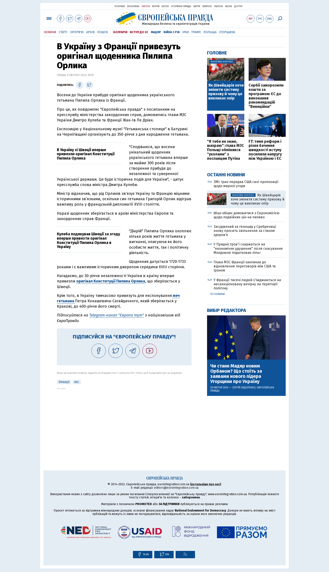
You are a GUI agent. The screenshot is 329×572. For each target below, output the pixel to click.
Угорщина (227, 32)
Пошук (102, 32)
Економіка (133, 6)
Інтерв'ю (77, 32)
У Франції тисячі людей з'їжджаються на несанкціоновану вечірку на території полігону (247, 284)
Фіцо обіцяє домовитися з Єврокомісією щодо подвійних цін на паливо (246, 215)
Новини (50, 32)
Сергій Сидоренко (244, 387)
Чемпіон (207, 6)
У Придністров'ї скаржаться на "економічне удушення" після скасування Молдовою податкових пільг (248, 248)
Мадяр (156, 32)
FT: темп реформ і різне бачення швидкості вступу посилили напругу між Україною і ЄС (265, 150)
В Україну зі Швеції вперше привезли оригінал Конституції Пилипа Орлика (86, 154)
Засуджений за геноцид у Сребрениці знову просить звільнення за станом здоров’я (245, 231)
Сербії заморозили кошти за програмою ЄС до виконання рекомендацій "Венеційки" (266, 96)
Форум (155, 6)
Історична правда (181, 6)
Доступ (238, 6)
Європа (146, 6)
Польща (210, 32)
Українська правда (98, 6)
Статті (63, 32)
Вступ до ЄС (139, 32)
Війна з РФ (172, 32)
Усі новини (217, 294)
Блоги (165, 6)
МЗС (76, 382)
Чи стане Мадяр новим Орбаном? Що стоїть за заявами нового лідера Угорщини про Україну (236, 373)
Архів (90, 32)
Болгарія (120, 32)
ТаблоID (218, 6)
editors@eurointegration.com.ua (176, 488)
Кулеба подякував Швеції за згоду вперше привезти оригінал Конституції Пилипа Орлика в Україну (88, 240)
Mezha (228, 6)
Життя (196, 6)
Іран (185, 32)
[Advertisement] (124, 420)
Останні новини (226, 175)
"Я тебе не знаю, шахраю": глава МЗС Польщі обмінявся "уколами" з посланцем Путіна (225, 150)
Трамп (196, 32)
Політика (119, 6)
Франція (64, 382)
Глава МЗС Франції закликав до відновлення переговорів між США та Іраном (245, 266)
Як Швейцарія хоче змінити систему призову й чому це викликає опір (226, 91)
